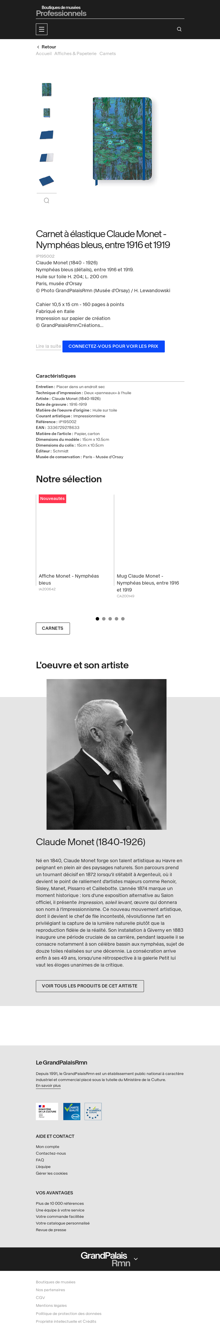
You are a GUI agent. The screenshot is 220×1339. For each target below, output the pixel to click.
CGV (40, 1298)
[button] (41, 29)
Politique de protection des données (68, 1314)
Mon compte (47, 1147)
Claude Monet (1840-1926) (76, 399)
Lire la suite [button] (48, 346)
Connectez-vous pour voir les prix (113, 346)
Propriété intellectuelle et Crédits (66, 1321)
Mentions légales (51, 1305)
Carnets (53, 628)
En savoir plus (48, 1085)
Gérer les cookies (52, 1173)
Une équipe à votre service (60, 1210)
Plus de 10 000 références (60, 1203)
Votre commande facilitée (60, 1216)
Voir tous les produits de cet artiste (90, 986)
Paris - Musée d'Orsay (103, 457)
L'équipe (43, 1167)
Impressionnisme (89, 416)
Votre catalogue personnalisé (63, 1223)
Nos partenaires (50, 1290)
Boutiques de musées (55, 1282)
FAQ (40, 1160)
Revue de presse (51, 1230)
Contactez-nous (51, 1153)
